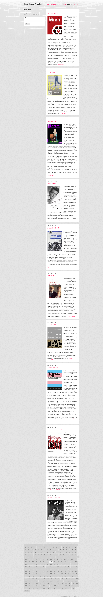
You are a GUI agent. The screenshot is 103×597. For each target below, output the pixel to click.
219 (65, 576)
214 (47, 576)
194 (29, 574)
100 (70, 557)
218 (61, 576)
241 (36, 581)
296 (73, 588)
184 (47, 571)
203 (62, 574)
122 (40, 562)
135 (33, 564)
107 (40, 559)
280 (69, 586)
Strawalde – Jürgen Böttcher (54, 498)
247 (58, 581)
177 (75, 569)
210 (33, 576)
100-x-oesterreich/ (61, 64)
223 (26, 578)
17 (76, 545)
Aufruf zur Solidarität (52, 324)
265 (69, 583)
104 (29, 559)
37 (31, 549)
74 (41, 554)
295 (69, 588)
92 (44, 557)
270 (33, 586)
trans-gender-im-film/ (71, 418)
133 (26, 564)
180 (33, 571)
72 (35, 554)
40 (41, 549)
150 (33, 566)
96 (57, 557)
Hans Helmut (33, 4)
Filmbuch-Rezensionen (51, 4)
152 (40, 566)
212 (40, 576)
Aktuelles (69, 4)
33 (72, 547)
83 (69, 554)
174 (65, 569)
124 (47, 562)
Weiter (27, 591)
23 (41, 547)
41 (44, 549)
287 (40, 588)
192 (76, 571)
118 (26, 562)
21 (34, 547)
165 (33, 569)
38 (35, 549)
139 (47, 564)
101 (73, 557)
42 (47, 549)
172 (58, 569)
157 (58, 566)
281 (73, 586)
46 (60, 549)
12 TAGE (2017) (51, 72)
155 (51, 566)
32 (69, 547)
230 (51, 578)
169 (47, 569)
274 (47, 586)
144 (65, 564)
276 (55, 586)
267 (77, 583)
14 (67, 545)
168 (44, 569)
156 (54, 566)
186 (54, 571)
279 (66, 586)
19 (28, 547)
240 (33, 581)
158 (61, 566)
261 (55, 583)
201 (54, 574)
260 (51, 583)
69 (25, 554)
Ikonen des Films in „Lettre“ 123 (55, 121)
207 (76, 574)
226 (37, 578)
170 (51, 569)
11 (58, 545)
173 (61, 569)
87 (28, 557)
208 (26, 576)
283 (26, 588)
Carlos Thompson (51, 183)
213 (44, 576)
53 (28, 552)
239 (29, 581)
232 (58, 578)
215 (51, 576)
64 (63, 552)
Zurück (26, 545)
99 (66, 557)
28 (56, 547)
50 (72, 549)
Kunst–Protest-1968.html (55, 489)
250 (69, 581)
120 (33, 562)
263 (62, 583)
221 (72, 576)
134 (29, 564)
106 (36, 559)
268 (26, 586)
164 (29, 569)
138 (44, 564)
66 (69, 552)
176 (72, 569)
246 (54, 581)
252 (76, 581)
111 (54, 559)
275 (51, 586)
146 (72, 564)
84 (72, 554)
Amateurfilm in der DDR (53, 228)
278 (62, 586)
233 (62, 578)
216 (54, 576)
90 (38, 557)
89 (35, 557)
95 (53, 557)
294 (66, 588)
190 (68, 571)
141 (54, 564)
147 (76, 564)
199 (47, 574)
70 (28, 554)
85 (75, 554)
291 (55, 588)
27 (53, 547)
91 (41, 557)
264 (66, 583)
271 (37, 586)
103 (26, 559)
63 (60, 552)
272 (40, 586)
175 (68, 569)
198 (44, 574)
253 (26, 583)
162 (76, 566)
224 (29, 578)
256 (37, 583)
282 (77, 586)
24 (44, 547)
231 (55, 578)
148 (26, 566)
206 (73, 574)
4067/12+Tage (63, 113)
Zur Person (76, 4)
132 (76, 562)
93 (47, 557)
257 (40, 583)
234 (66, 578)
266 (73, 583)
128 (61, 562)
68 (75, 552)
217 (58, 576)
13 (64, 545)
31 (66, 547)
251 (72, 581)
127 (58, 562)
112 (58, 559)
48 (66, 549)
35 (25, 549)
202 (58, 574)
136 (36, 564)
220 (69, 576)
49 (69, 549)
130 (68, 562)
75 (44, 554)
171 (54, 569)
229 (48, 578)
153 (43, 566)
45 (56, 549)
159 (65, 566)
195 (33, 574)
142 (58, 564)
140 (51, 564)
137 (40, 564)
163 (26, 569)
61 (53, 552)
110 (51, 559)
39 (38, 549)
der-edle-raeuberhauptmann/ (57, 219)
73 (38, 554)
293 (62, 588)
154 (47, 566)
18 (25, 547)
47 (63, 549)
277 (58, 586)
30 (63, 547)
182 (40, 571)
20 (31, 547)
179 (29, 571)
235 (69, 578)
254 (29, 583)
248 (61, 581)
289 (48, 588)
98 (63, 557)
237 (77, 578)
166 (36, 569)
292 (59, 588)
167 (40, 569)
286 (37, 588)
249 (65, 581)
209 (29, 576)
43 (50, 549)
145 (68, 564)
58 (44, 552)
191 (72, 571)
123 (43, 562)
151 (36, 566)
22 (38, 547)
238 (26, 581)
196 (36, 574)
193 (26, 574)
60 (50, 552)
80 (60, 554)
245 (51, 581)
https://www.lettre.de (51, 175)
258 (44, 583)
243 (44, 581)
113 (61, 559)
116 (72, 559)
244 (47, 581)
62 (57, 552)
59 (47, 552)
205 (69, 574)
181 (36, 571)
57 (41, 552)
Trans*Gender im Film (52, 368)
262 (59, 583)
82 (66, 554)
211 (37, 576)
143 (61, 564)
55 (35, 552)
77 (50, 554)
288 (44, 588)
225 (33, 578)
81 (63, 554)
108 (44, 559)
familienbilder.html (71, 316)
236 (73, 578)
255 (33, 583)
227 (40, 578)
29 (59, 547)
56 (38, 552)
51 (75, 549)
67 (72, 552)
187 (58, 571)
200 (51, 574)
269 (29, 586)
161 (72, 566)
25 (47, 547)
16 (73, 545)
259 (48, 583)
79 (56, 554)
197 (40, 574)
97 (60, 557)
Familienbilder (50, 275)
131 (72, 562)
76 (47, 554)
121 (36, 562)
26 (50, 547)
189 (65, 571)
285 (33, 588)
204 (65, 574)
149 (29, 566)
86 (25, 557)
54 (31, 552)
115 (68, 559)
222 (76, 576)
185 (51, 571)
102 (77, 557)
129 (65, 562)
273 (44, 586)
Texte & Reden (62, 4)
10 (55, 545)
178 (26, 571)
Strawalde (52, 540)
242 (40, 581)
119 (29, 562)
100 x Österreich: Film (52, 13)
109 (47, 559)
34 (75, 547)
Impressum (76, 596)
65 (66, 552)
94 (50, 557)
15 (70, 545)
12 (61, 545)
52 (25, 552)
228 (44, 578)
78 (53, 554)
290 (51, 588)
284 (29, 588)
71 (31, 554)
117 (75, 559)
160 (68, 566)
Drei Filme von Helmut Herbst (54, 430)
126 (54, 562)
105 (33, 559)
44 (53, 549)
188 (61, 571)
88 (31, 557)
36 (28, 549)
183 (44, 571)
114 (65, 559)
